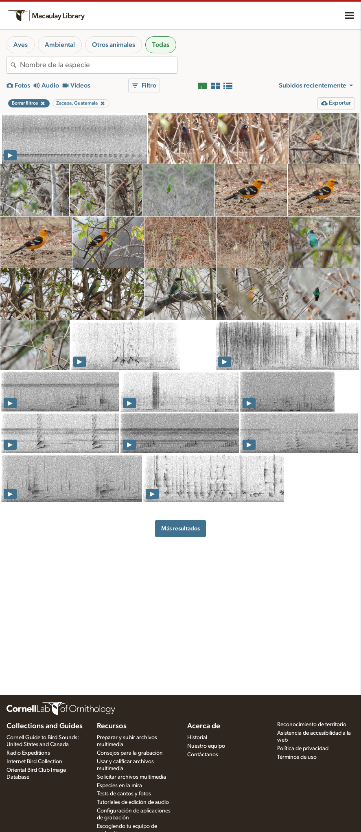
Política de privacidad (302, 748)
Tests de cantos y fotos (124, 794)
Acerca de (203, 726)
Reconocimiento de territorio (311, 724)
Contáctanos (202, 755)
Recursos (112, 726)
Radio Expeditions (28, 753)
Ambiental (60, 45)
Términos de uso (297, 757)
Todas (160, 45)
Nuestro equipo (206, 746)
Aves (20, 45)
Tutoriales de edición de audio (133, 802)
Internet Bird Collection (34, 761)
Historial (197, 737)
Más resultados (180, 528)
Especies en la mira (119, 785)
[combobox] (98, 65)
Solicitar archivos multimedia (131, 777)
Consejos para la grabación (130, 753)
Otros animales (113, 45)
